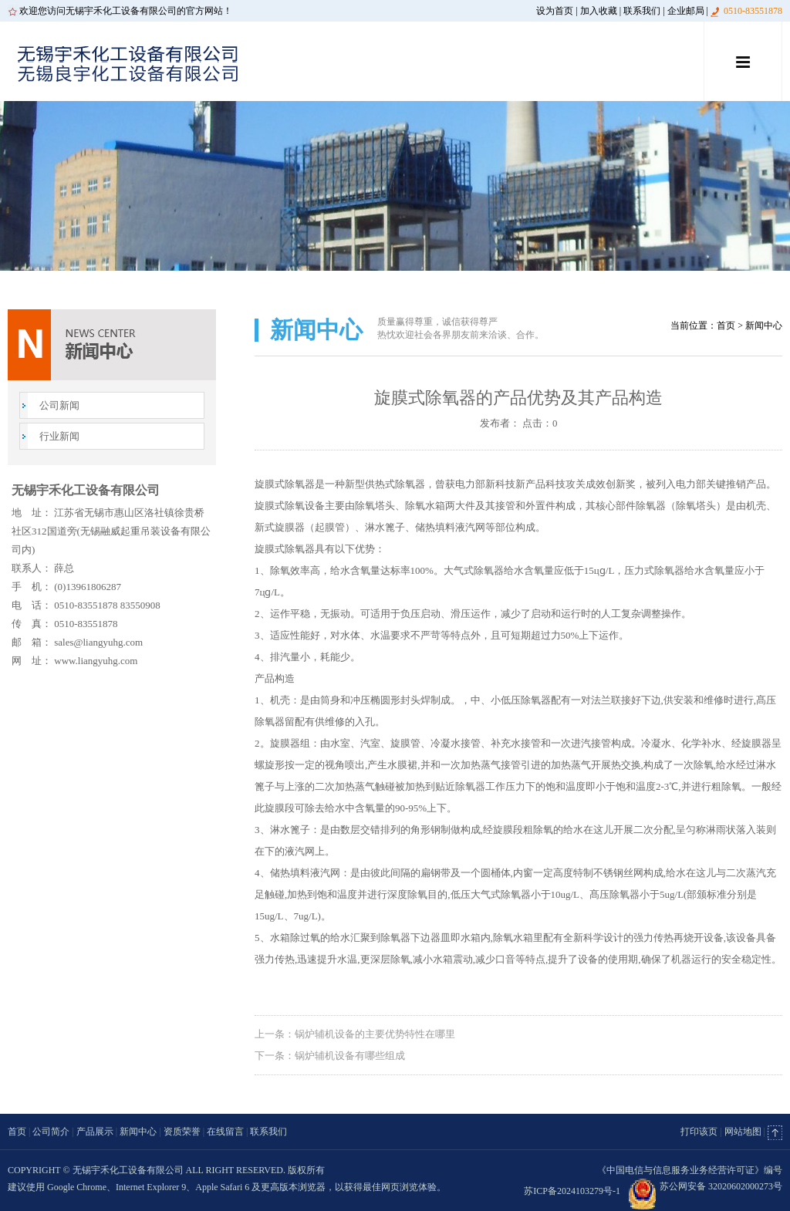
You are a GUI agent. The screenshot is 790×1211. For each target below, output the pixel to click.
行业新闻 (59, 436)
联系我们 (641, 10)
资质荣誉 (182, 1131)
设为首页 (554, 10)
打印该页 (698, 1131)
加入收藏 (598, 10)
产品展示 (94, 1131)
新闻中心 (138, 1131)
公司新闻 (59, 405)
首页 (726, 325)
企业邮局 (685, 10)
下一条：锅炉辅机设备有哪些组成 (330, 1055)
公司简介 (50, 1131)
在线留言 (225, 1131)
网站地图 (742, 1131)
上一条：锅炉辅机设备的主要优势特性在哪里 (355, 1034)
